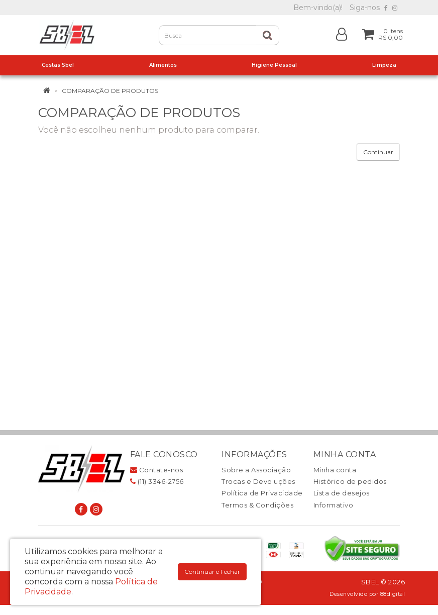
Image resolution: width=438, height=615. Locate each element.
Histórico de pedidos (350, 481)
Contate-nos (156, 470)
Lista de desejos (341, 493)
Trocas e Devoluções (258, 481)
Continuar (378, 152)
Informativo (333, 505)
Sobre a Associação (256, 470)
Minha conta (335, 470)
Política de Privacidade (262, 493)
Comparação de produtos (110, 90)
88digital (392, 594)
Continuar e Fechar (212, 571)
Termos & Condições (257, 505)
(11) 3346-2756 (157, 481)
